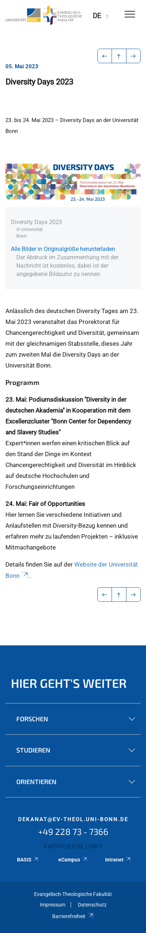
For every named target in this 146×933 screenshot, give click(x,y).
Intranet (118, 860)
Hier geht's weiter (69, 683)
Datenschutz (92, 905)
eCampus (73, 860)
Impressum (52, 905)
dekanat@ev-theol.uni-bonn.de (73, 819)
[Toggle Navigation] (130, 14)
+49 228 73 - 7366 (73, 831)
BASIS (28, 860)
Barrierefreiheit (73, 916)
